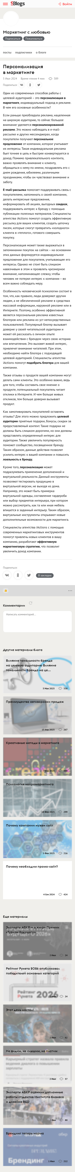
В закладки (44, 575)
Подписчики (23, 52)
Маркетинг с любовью (26, 32)
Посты (7, 52)
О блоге (41, 52)
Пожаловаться (34, 38)
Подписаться (12, 38)
